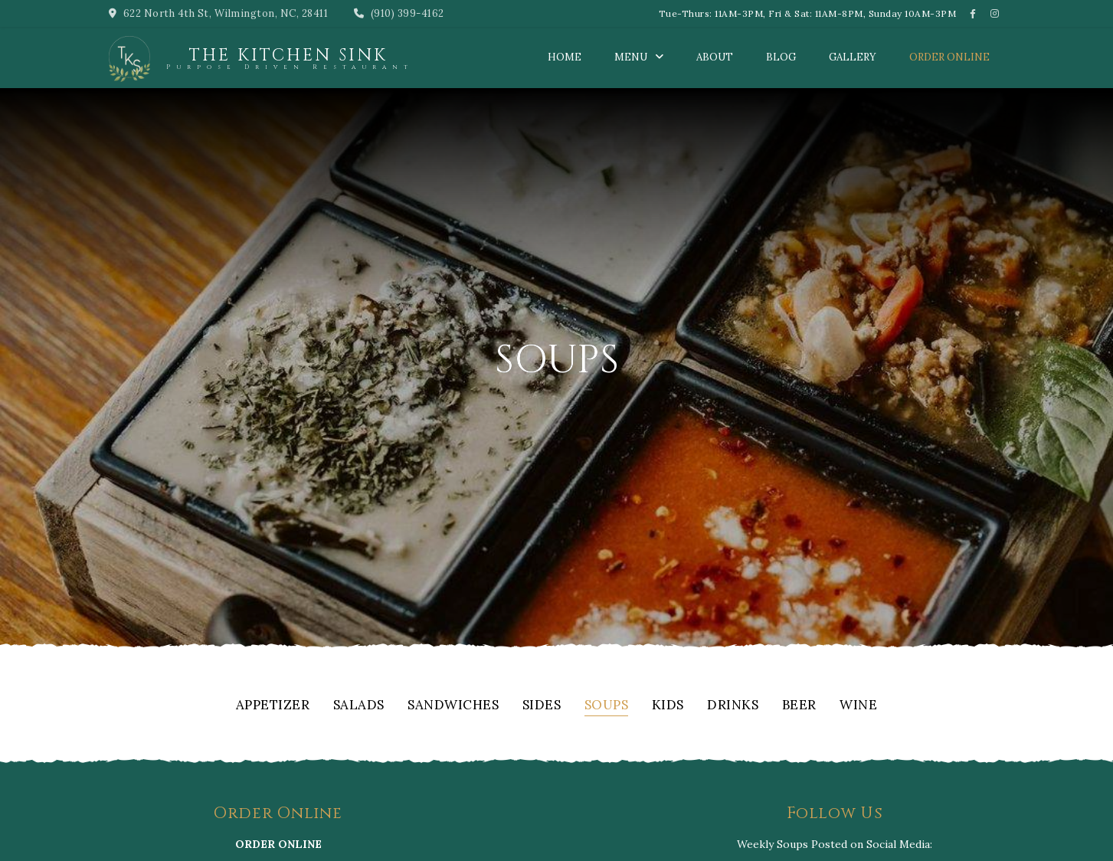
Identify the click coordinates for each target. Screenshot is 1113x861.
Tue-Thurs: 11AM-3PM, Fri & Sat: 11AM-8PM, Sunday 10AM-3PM (808, 13)
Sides (541, 706)
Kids (668, 706)
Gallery (852, 57)
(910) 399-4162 (399, 13)
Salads (359, 706)
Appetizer (273, 706)
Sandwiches (453, 706)
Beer (799, 706)
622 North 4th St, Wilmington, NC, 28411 (219, 13)
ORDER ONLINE (278, 844)
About (714, 57)
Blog (781, 57)
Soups (606, 706)
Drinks (732, 706)
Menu (630, 57)
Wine (858, 706)
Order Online (949, 57)
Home (564, 57)
